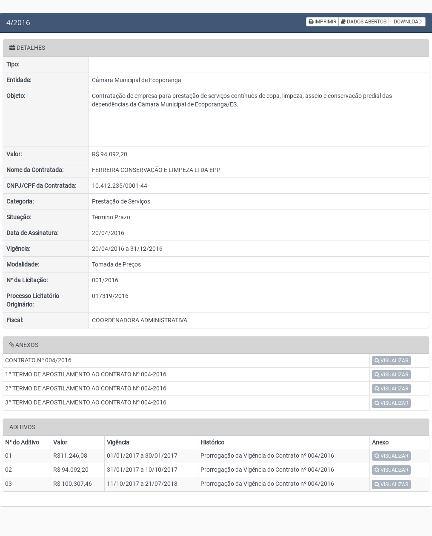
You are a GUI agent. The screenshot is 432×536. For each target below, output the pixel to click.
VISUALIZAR (391, 361)
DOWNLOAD (407, 22)
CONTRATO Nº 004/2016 (38, 360)
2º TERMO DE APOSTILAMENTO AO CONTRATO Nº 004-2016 (85, 388)
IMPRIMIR (322, 22)
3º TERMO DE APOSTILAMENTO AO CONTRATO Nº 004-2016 (85, 402)
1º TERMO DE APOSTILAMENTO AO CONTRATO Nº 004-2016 (85, 374)
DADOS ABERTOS (363, 22)
